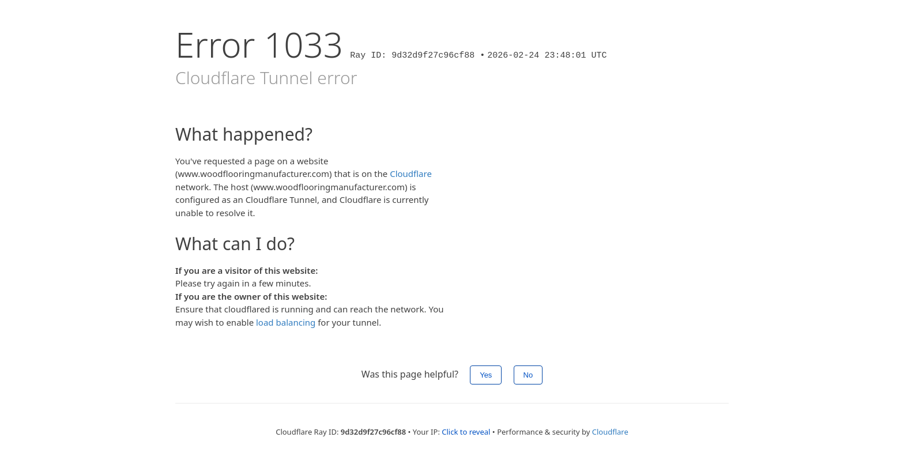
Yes (486, 375)
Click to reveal (466, 432)
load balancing (285, 322)
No (528, 375)
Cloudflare (411, 173)
